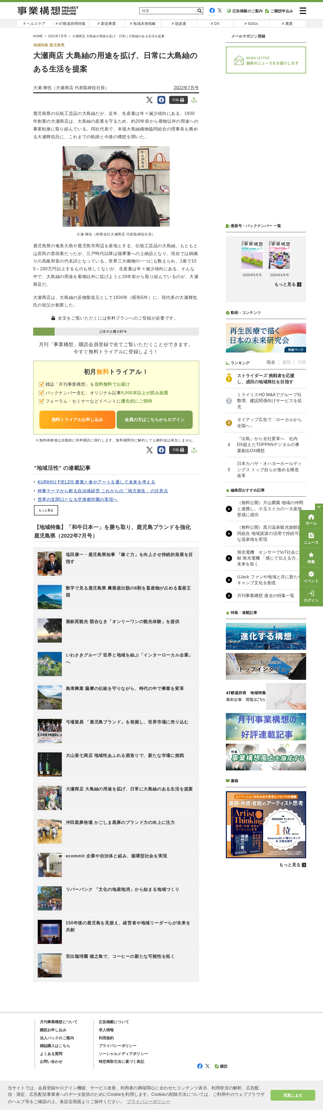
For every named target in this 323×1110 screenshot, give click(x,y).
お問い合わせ (51, 1061)
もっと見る (46, 510)
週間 (286, 362)
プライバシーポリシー (118, 1046)
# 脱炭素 (179, 23)
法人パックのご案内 (57, 1038)
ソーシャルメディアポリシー (123, 1054)
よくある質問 (51, 1054)
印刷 (178, 100)
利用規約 (106, 1038)
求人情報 (106, 1030)
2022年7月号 (186, 87)
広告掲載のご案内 (245, 11)
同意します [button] (292, 1095)
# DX (215, 23)
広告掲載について (114, 1022)
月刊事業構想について (59, 1022)
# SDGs (251, 23)
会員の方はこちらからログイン (155, 419)
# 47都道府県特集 (70, 23)
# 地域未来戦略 (143, 23)
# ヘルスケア (34, 23)
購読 (221, 1066)
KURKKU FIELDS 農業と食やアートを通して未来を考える (96, 482)
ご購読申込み (279, 11)
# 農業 (287, 23)
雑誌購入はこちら (55, 1046)
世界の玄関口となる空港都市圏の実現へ (78, 499)
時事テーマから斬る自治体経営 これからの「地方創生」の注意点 (103, 491)
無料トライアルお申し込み (77, 419)
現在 (271, 362)
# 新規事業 (107, 23)
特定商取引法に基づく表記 (121, 1061)
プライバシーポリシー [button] (148, 1101)
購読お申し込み (53, 1030)
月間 (301, 362)
